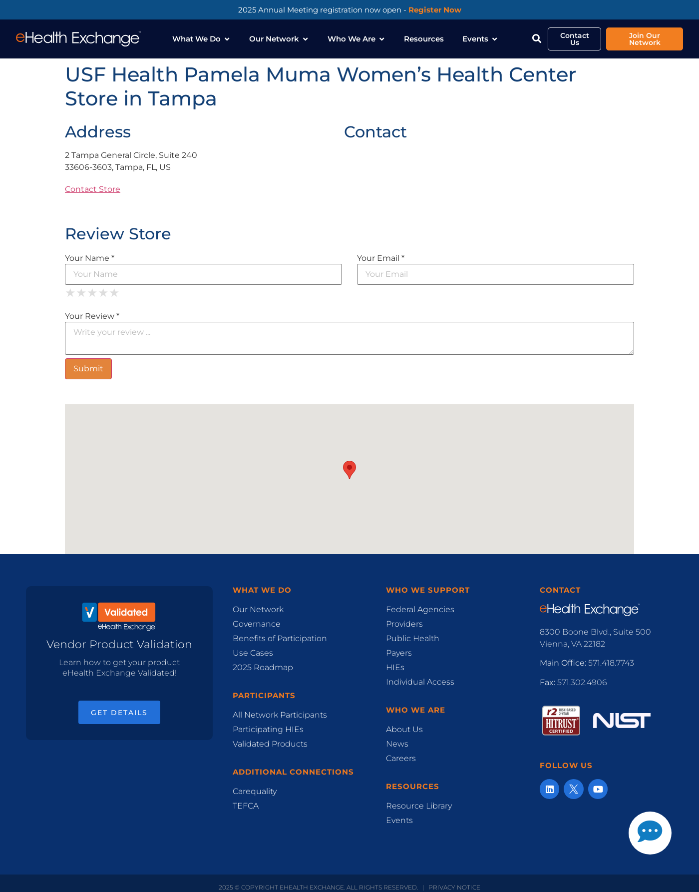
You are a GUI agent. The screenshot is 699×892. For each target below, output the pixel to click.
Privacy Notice (454, 883)
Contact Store (92, 185)
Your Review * (92, 312)
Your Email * (380, 254)
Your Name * (89, 254)
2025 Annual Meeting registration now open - (349, 9)
